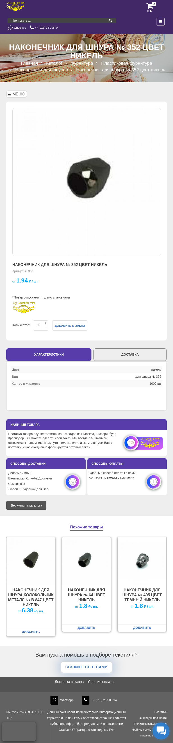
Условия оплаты (101, 682)
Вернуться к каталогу (26, 505)
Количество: (21, 325)
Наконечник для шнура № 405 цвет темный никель (142, 595)
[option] (86, 182)
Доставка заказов (69, 682)
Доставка (130, 354)
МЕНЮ (16, 94)
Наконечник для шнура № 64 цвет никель (86, 595)
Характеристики (49, 354)
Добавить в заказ (70, 325)
